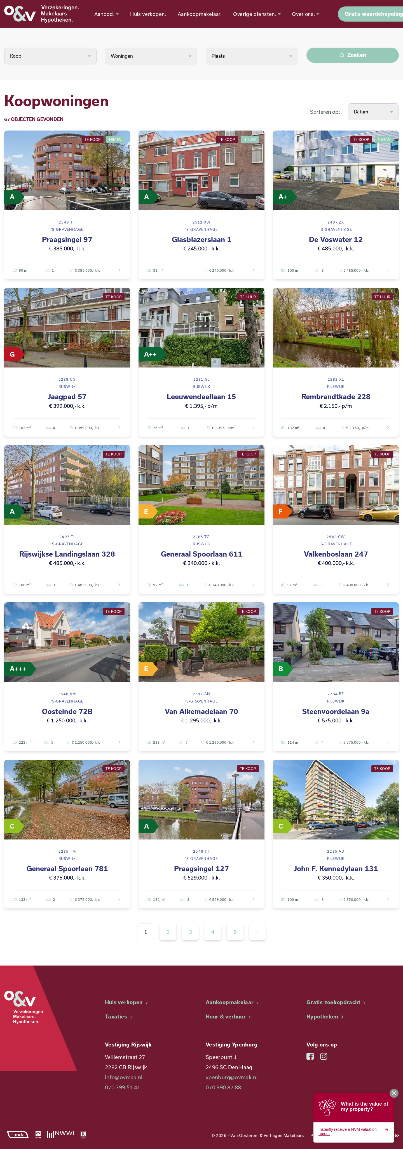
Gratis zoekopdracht (336, 1002)
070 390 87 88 (223, 1087)
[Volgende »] (257, 932)
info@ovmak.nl (124, 1077)
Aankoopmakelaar (233, 1002)
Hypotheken (325, 1017)
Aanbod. (108, 14)
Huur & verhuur (229, 1017)
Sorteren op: (325, 112)
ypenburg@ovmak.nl (232, 1077)
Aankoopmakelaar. (201, 14)
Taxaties (119, 1017)
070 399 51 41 (122, 1087)
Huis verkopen (127, 1002)
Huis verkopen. (150, 14)
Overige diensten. (258, 14)
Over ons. (307, 14)
